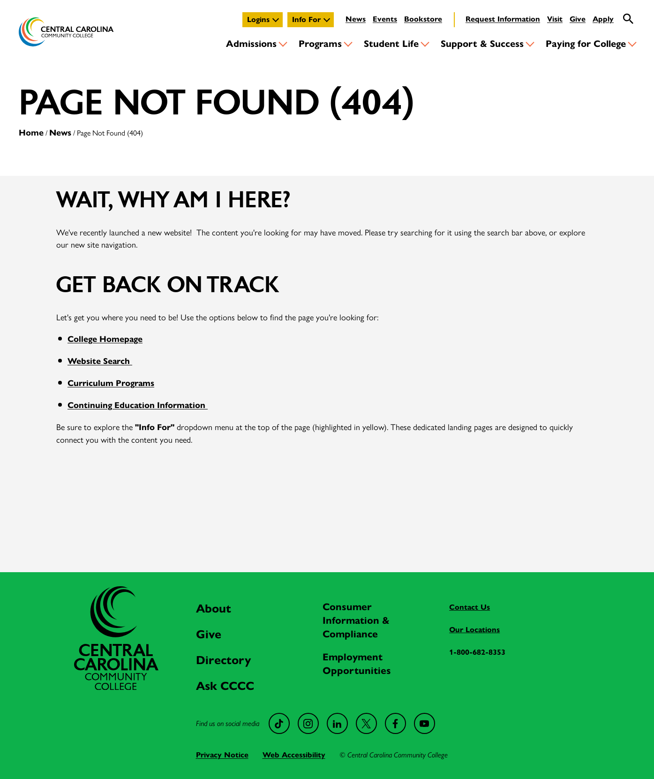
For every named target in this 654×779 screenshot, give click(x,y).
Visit (555, 19)
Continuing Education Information (138, 405)
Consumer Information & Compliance (356, 620)
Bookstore (423, 19)
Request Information (503, 19)
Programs (320, 44)
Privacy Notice (222, 754)
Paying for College (586, 44)
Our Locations (474, 629)
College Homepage (105, 339)
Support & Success (482, 44)
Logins (258, 19)
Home (31, 133)
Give (578, 19)
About (213, 608)
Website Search (100, 361)
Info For (306, 19)
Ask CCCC (225, 686)
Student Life (391, 44)
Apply (603, 19)
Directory (223, 660)
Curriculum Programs (111, 383)
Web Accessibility (294, 754)
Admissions (251, 44)
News (356, 19)
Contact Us (469, 607)
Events (385, 19)
